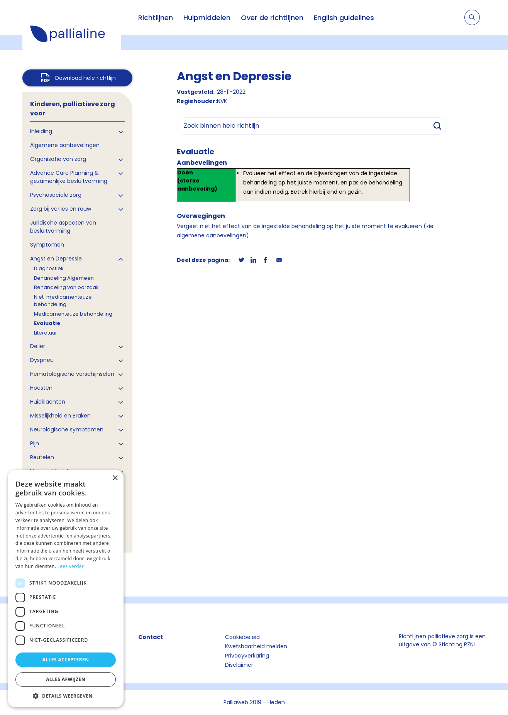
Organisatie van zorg (58, 159)
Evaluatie (47, 323)
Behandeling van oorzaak (66, 287)
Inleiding (41, 131)
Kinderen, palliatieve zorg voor (72, 109)
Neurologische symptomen (66, 429)
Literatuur (45, 332)
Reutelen (42, 457)
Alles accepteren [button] (65, 659)
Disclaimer (239, 665)
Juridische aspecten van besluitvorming (63, 227)
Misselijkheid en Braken (60, 415)
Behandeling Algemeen (64, 278)
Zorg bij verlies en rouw (60, 209)
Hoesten (41, 388)
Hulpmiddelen (206, 17)
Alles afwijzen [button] (65, 679)
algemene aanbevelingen (211, 235)
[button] (65, 696)
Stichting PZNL (457, 644)
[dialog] (66, 588)
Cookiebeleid (242, 637)
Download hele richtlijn (85, 78)
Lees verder (71, 566)
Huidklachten (47, 402)
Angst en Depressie (56, 258)
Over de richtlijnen (272, 17)
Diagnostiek (49, 268)
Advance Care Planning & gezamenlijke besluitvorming (68, 177)
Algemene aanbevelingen (65, 145)
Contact (150, 637)
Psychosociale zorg (55, 195)
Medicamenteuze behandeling (73, 314)
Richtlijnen (155, 17)
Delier (37, 346)
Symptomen (47, 244)
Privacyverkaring (247, 655)
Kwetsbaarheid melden (256, 646)
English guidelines (344, 17)
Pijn (34, 443)
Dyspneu (42, 360)
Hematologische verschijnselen (72, 374)
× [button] (115, 478)
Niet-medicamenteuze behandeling (63, 300)
